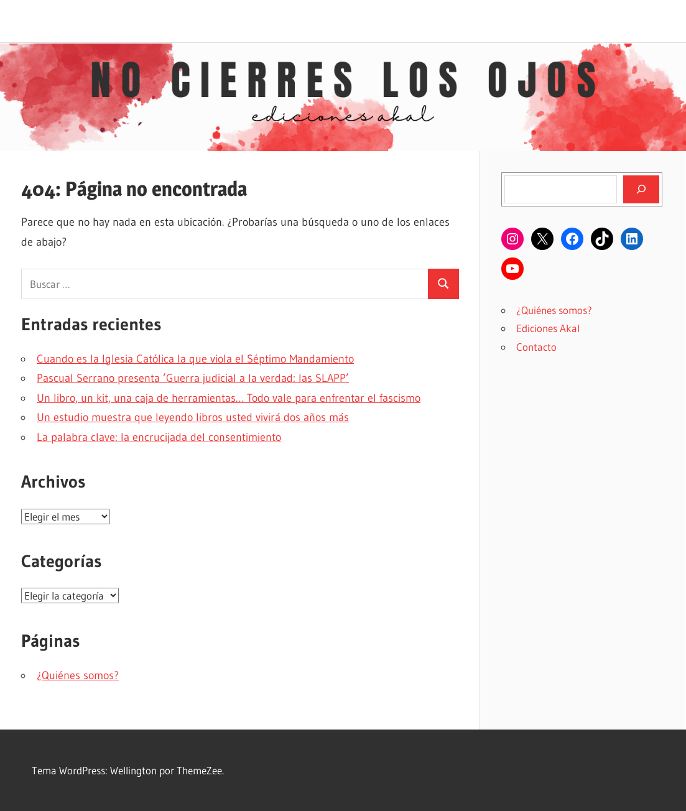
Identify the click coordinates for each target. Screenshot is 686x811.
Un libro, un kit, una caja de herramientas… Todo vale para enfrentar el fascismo (228, 398)
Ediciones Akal (548, 328)
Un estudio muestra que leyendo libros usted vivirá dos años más (193, 417)
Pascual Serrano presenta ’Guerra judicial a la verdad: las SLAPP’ (193, 378)
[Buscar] (641, 189)
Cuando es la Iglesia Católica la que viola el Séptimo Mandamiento (195, 359)
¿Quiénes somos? (78, 675)
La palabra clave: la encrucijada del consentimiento (159, 437)
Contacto (536, 346)
